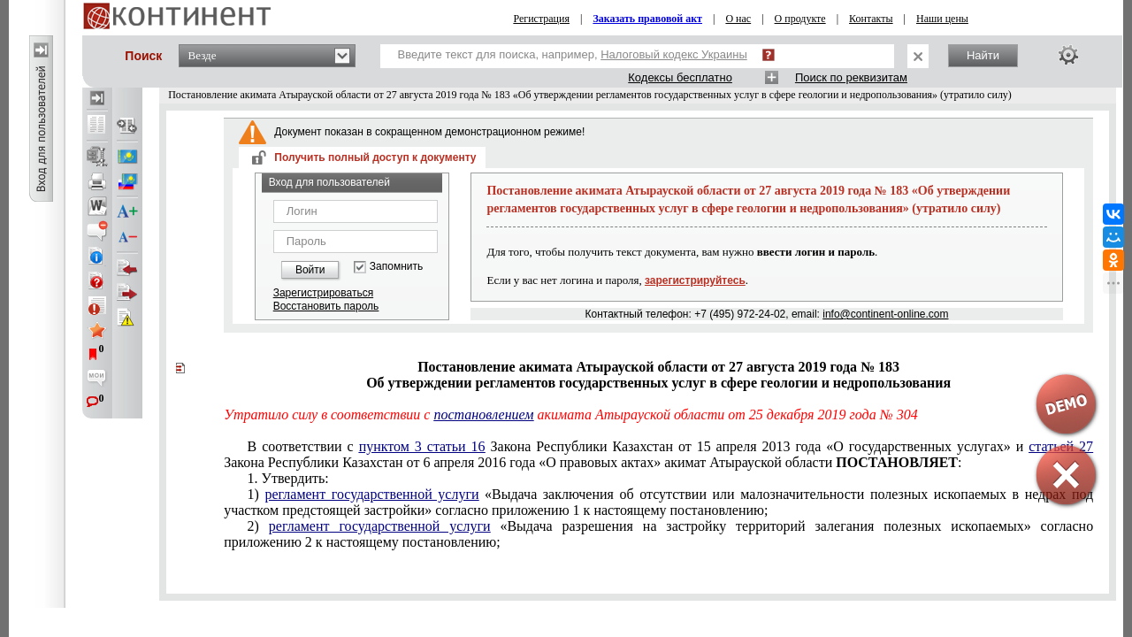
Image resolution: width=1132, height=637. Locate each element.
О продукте (800, 18)
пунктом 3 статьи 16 (422, 446)
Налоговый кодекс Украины (673, 54)
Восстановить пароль (326, 306)
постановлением (483, 414)
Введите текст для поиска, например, (572, 54)
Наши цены (942, 18)
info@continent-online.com (885, 314)
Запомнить (396, 266)
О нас (738, 18)
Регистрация (541, 18)
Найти (983, 55)
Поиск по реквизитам (851, 77)
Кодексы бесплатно (680, 77)
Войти (310, 270)
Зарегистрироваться (323, 293)
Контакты (871, 18)
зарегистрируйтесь (695, 280)
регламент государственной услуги (371, 494)
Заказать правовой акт (647, 18)
